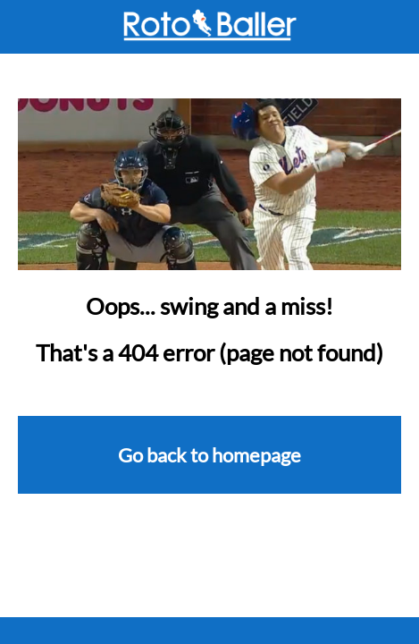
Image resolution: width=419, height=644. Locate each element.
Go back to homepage (209, 455)
